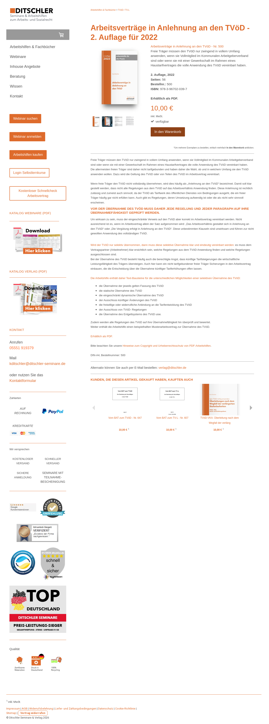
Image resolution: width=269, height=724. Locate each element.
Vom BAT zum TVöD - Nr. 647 (125, 417)
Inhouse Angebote (25, 66)
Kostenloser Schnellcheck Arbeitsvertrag (37, 193)
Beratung (17, 76)
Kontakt (16, 96)
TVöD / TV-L (123, 10)
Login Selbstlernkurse (29, 172)
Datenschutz (105, 708)
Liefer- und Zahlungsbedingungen (75, 708)
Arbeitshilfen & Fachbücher (32, 47)
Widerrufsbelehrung (41, 708)
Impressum (13, 708)
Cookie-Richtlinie (125, 708)
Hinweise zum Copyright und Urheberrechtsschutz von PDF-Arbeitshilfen (167, 345)
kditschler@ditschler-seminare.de (37, 364)
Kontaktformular (22, 381)
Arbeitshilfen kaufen (28, 154)
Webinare (18, 57)
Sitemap (11, 713)
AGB (24, 708)
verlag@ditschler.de (173, 367)
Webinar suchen (25, 118)
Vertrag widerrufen (32, 713)
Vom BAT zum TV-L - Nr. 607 (172, 417)
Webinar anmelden (27, 136)
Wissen (16, 86)
